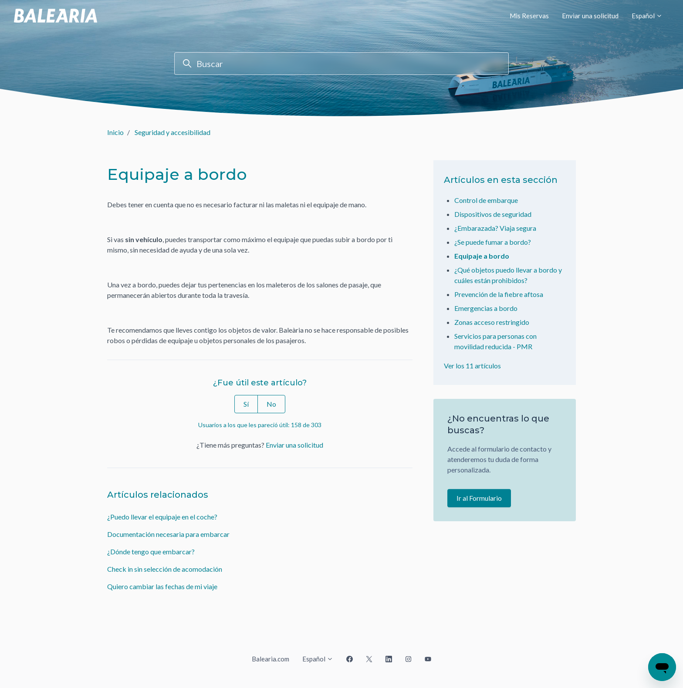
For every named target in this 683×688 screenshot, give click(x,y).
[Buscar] (341, 63)
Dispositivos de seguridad (492, 214)
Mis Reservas (529, 16)
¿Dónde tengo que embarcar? (151, 551)
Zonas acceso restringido (491, 322)
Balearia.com (270, 659)
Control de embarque (486, 200)
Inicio (115, 132)
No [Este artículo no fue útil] (271, 404)
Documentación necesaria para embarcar (168, 534)
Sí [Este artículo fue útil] (246, 404)
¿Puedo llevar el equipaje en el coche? (162, 517)
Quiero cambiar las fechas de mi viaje (162, 586)
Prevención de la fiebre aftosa (498, 294)
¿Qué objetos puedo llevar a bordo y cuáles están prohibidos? (508, 275)
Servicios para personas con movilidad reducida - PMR (495, 341)
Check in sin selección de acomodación (164, 569)
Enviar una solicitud (590, 16)
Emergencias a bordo (485, 308)
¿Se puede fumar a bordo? (492, 242)
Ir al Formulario (479, 498)
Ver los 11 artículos (472, 365)
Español (647, 16)
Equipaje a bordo (481, 256)
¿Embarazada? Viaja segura (495, 228)
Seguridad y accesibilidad (172, 132)
